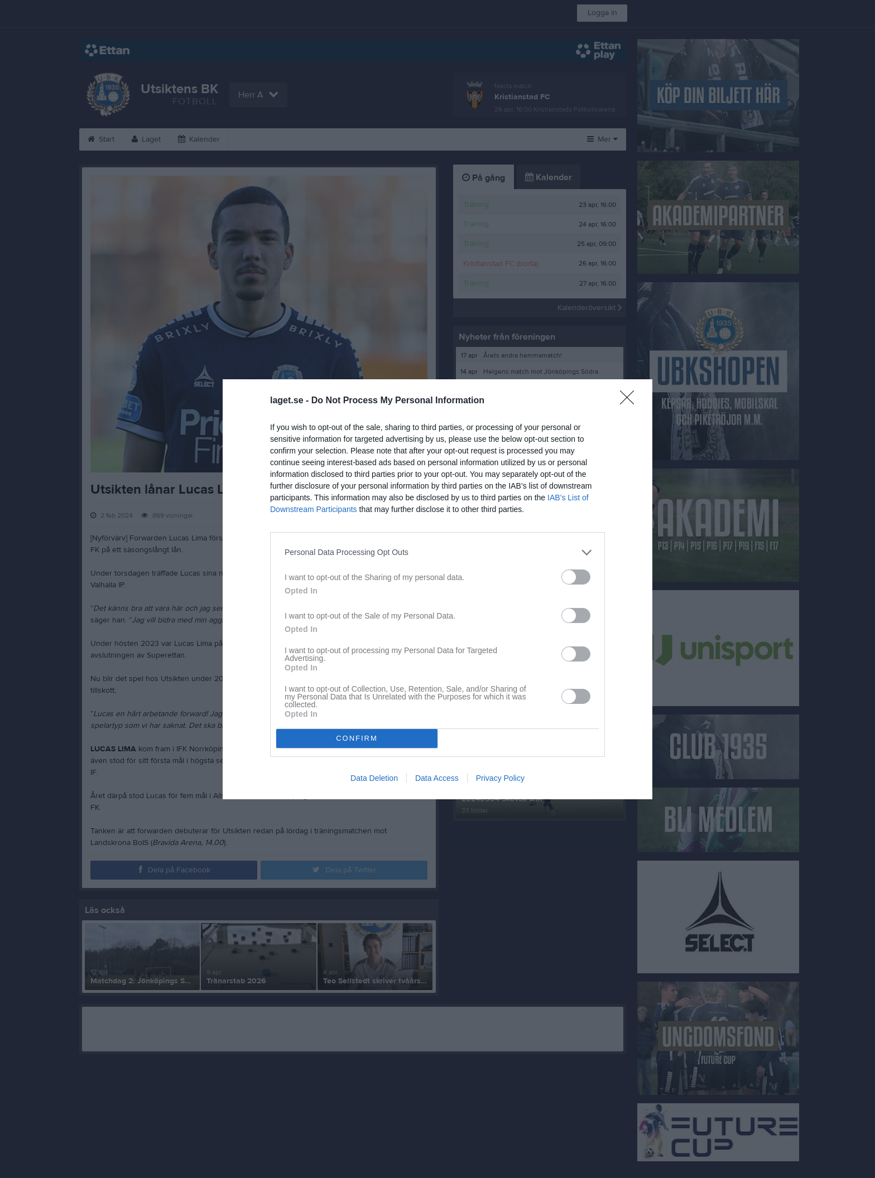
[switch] (575, 577)
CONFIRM (357, 738)
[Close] (630, 401)
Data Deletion (374, 778)
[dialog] (437, 589)
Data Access (437, 778)
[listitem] (437, 552)
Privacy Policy (500, 778)
